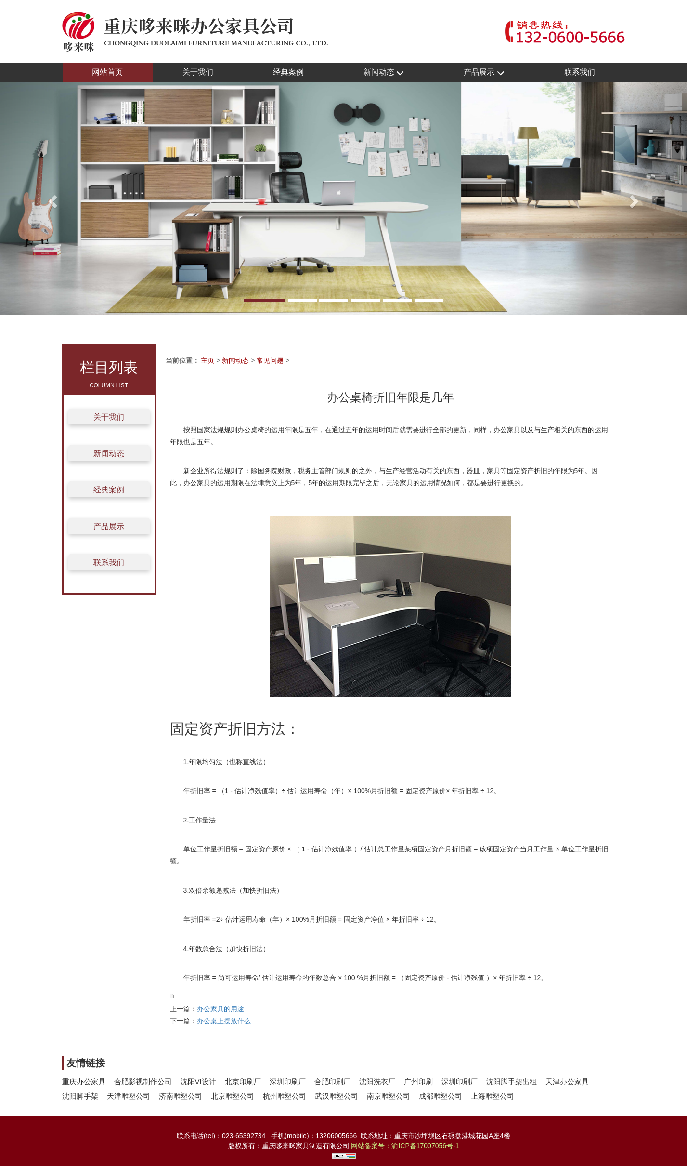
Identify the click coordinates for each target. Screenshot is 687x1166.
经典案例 (288, 72)
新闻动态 (383, 72)
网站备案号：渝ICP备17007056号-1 (405, 1146)
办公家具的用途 (220, 1009)
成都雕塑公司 (440, 1096)
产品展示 (484, 72)
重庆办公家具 (83, 1081)
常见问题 (270, 360)
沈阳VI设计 (198, 1081)
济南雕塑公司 (180, 1096)
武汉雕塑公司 (336, 1096)
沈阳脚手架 (80, 1096)
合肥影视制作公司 (143, 1081)
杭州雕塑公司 (284, 1096)
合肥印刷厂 (332, 1081)
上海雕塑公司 (492, 1096)
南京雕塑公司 (388, 1096)
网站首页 (107, 72)
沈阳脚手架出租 (511, 1081)
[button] (51, 198)
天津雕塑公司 (128, 1096)
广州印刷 (418, 1081)
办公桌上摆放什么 (224, 1021)
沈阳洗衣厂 (377, 1081)
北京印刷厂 (243, 1081)
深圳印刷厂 (288, 1081)
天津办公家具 (567, 1081)
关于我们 (197, 72)
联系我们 (579, 72)
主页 (207, 360)
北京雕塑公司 (232, 1096)
